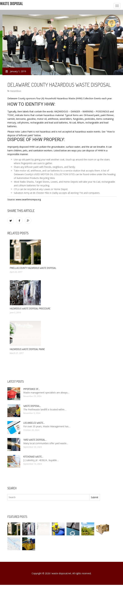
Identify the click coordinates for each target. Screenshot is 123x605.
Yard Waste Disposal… (35, 439)
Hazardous (15, 90)
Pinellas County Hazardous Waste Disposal (33, 267)
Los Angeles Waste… (34, 422)
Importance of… (31, 388)
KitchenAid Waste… (33, 456)
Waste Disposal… (32, 405)
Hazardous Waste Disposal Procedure (30, 308)
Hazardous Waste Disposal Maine (27, 349)
